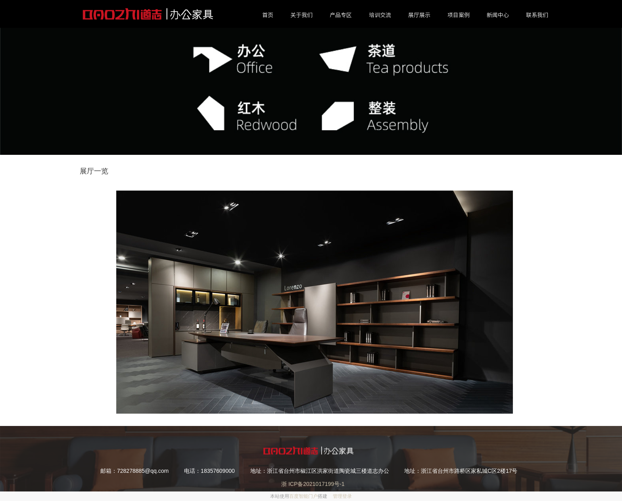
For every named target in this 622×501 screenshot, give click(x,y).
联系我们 (537, 15)
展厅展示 (419, 15)
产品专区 (341, 15)
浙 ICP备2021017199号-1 (311, 484)
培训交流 (380, 15)
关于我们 (301, 15)
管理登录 (342, 496)
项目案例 (458, 15)
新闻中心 (498, 15)
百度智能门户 (303, 496)
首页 (267, 15)
